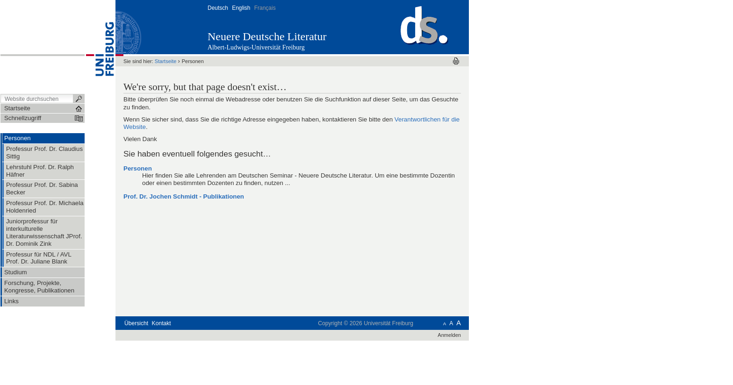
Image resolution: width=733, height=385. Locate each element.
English (241, 8)
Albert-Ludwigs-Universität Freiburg (256, 47)
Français (265, 8)
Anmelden (449, 335)
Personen (137, 168)
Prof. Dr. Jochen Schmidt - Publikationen (183, 196)
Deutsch (218, 8)
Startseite (166, 61)
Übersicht (136, 323)
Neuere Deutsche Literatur (267, 36)
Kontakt (161, 323)
